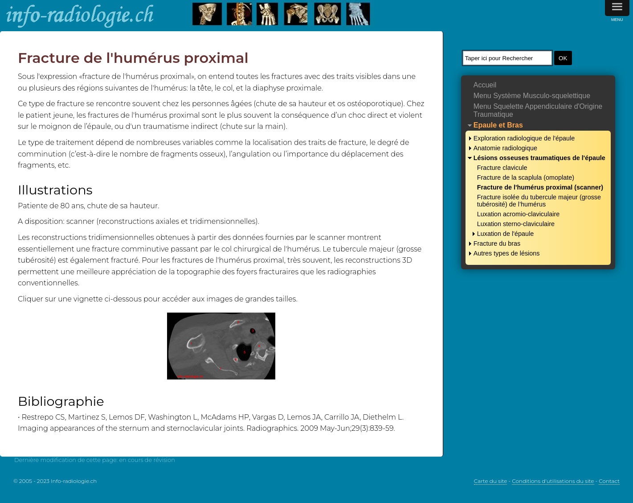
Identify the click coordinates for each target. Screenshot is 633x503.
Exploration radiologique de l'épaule (524, 138)
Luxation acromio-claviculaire (518, 214)
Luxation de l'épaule (505, 233)
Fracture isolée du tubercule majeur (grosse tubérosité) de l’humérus (539, 201)
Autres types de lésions (507, 253)
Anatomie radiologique (505, 148)
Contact (609, 481)
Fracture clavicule (502, 167)
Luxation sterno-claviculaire (516, 223)
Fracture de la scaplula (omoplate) (525, 177)
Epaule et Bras (498, 125)
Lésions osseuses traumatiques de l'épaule (539, 157)
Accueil (485, 85)
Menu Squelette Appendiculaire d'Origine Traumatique (538, 110)
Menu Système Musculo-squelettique (532, 95)
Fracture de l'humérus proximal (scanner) (540, 187)
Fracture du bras (497, 243)
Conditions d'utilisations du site (553, 481)
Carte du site (490, 481)
